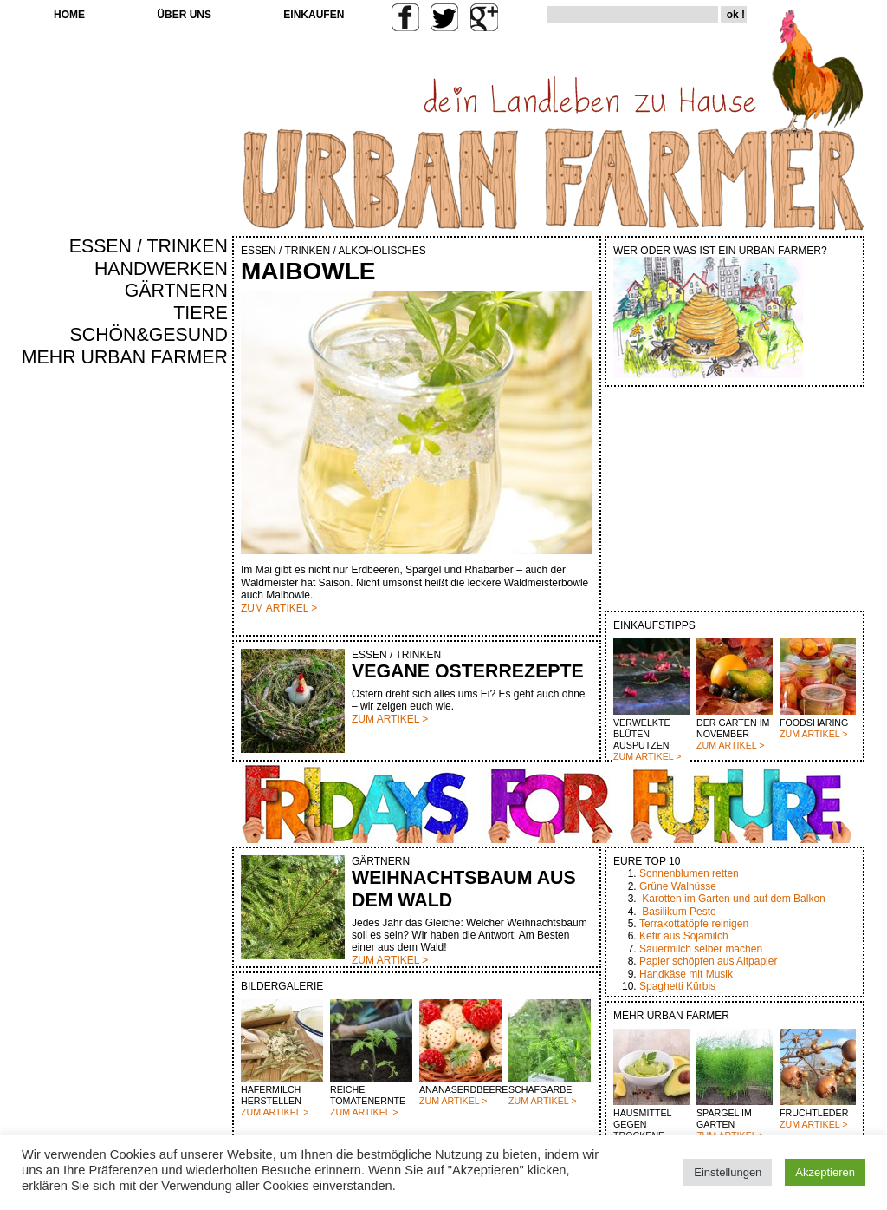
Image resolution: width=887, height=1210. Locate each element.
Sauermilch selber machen (700, 949)
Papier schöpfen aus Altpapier (708, 961)
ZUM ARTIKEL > (647, 756)
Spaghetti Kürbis (677, 986)
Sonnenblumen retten (689, 873)
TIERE (200, 313)
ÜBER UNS (184, 15)
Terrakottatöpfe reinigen (693, 924)
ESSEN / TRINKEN (148, 246)
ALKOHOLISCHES (381, 251)
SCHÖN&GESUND (149, 334)
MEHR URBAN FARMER (125, 357)
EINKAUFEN (313, 15)
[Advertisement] (177, 664)
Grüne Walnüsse (677, 886)
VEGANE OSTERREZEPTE (468, 671)
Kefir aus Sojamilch (683, 936)
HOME (69, 15)
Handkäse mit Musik (686, 974)
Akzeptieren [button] (825, 1172)
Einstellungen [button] (727, 1172)
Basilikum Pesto (678, 912)
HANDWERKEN (161, 268)
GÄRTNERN (176, 290)
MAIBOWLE (308, 271)
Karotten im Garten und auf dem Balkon (733, 899)
